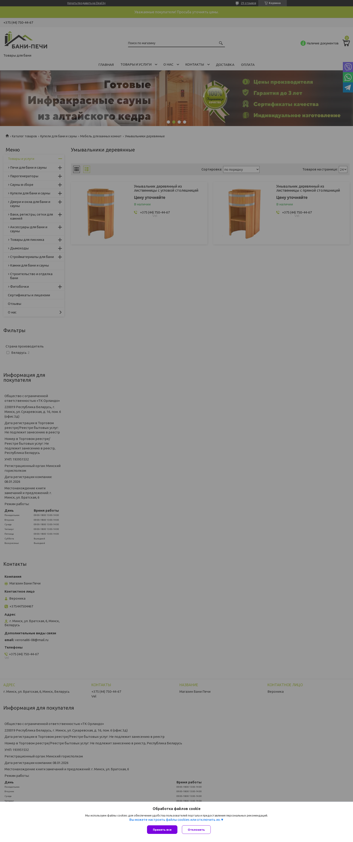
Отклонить (196, 829)
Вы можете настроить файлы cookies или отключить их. (175, 819)
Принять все (162, 829)
